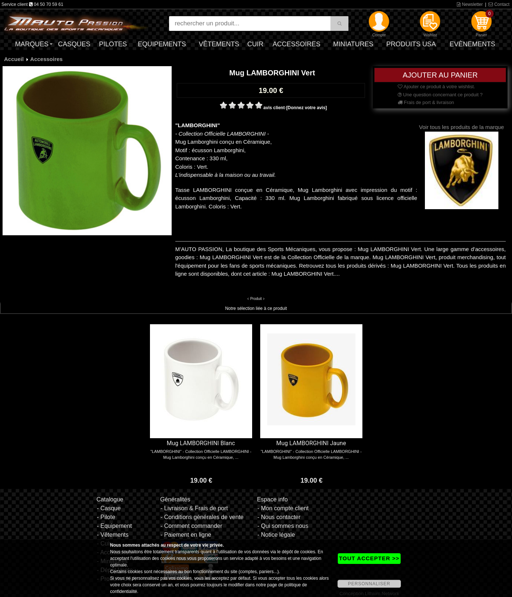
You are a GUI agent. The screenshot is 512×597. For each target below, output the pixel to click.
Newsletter (470, 4)
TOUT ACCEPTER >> (369, 558)
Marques (32, 44)
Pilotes (113, 44)
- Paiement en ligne (186, 535)
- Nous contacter (278, 517)
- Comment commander (191, 526)
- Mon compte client (283, 508)
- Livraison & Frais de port (194, 508)
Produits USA (411, 44)
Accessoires (297, 44)
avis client (274, 107)
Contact (498, 4)
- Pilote (106, 517)
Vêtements (219, 44)
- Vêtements (112, 535)
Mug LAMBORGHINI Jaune (311, 443)
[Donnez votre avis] (306, 107)
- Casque (109, 508)
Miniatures (353, 44)
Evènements (472, 44)
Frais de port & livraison (426, 102)
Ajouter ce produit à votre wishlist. (436, 86)
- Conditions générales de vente (202, 517)
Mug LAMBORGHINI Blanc (201, 443)
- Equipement (114, 526)
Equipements (162, 44)
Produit (256, 299)
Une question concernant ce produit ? (440, 94)
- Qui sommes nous (282, 526)
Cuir (255, 44)
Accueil (14, 59)
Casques (74, 44)
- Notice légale (276, 535)
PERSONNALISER (369, 583)
